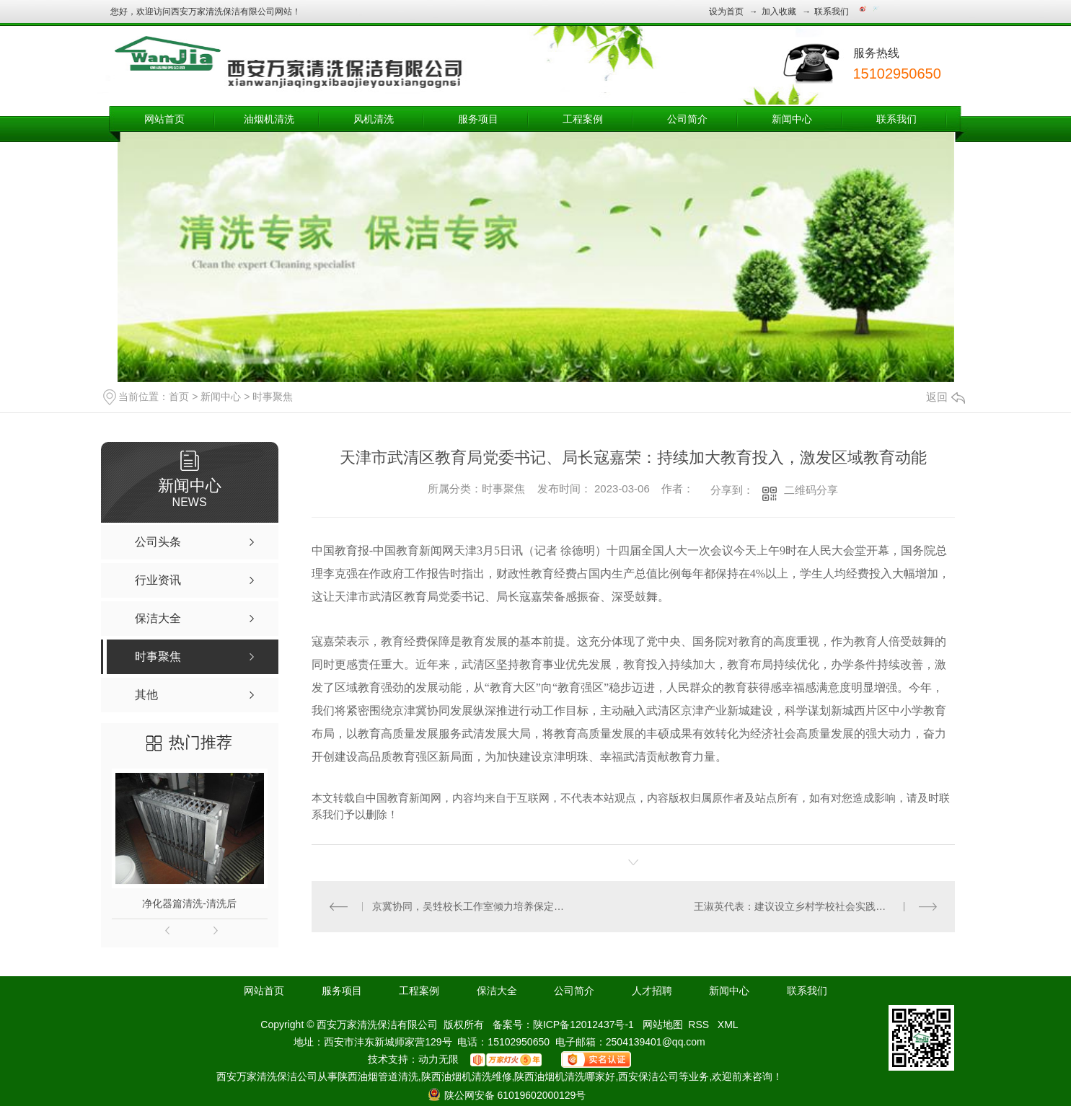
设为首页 (726, 11)
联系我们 (831, 11)
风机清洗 (373, 119)
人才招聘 (652, 990)
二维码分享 (811, 490)
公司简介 (687, 119)
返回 (945, 397)
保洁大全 (497, 990)
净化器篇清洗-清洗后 (189, 903)
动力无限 (438, 1059)
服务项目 (478, 119)
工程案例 (583, 119)
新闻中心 (792, 119)
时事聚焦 (272, 396)
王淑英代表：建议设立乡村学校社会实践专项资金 (805, 906)
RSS (700, 1024)
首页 (179, 396)
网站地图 (663, 1024)
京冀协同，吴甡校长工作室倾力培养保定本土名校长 (472, 906)
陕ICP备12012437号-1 (583, 1024)
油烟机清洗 (269, 119)
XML (728, 1024)
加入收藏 (779, 11)
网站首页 (164, 119)
